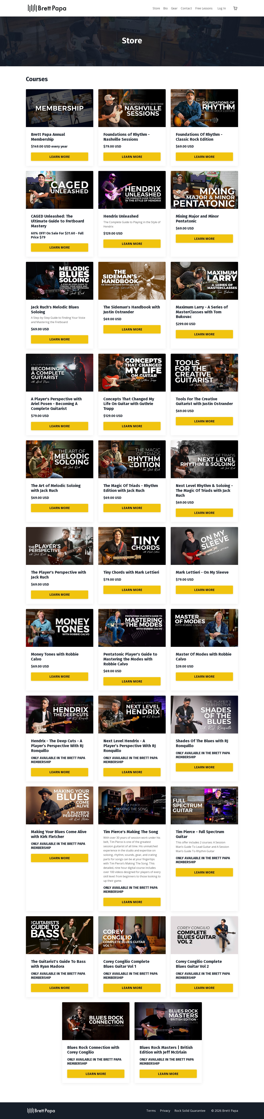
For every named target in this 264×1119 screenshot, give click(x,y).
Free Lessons (202, 8)
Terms (151, 1111)
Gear (171, 8)
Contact (184, 8)
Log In (221, 8)
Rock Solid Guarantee (189, 1111)
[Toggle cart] (235, 8)
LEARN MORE (59, 156)
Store (153, 8)
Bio (162, 8)
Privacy (165, 1111)
